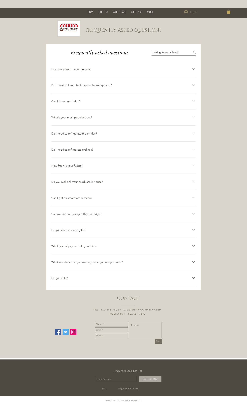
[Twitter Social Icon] (66, 332)
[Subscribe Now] (150, 379)
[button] (228, 11)
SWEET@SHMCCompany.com (142, 309)
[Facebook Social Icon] (58, 332)
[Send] (158, 341)
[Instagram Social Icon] (73, 332)
